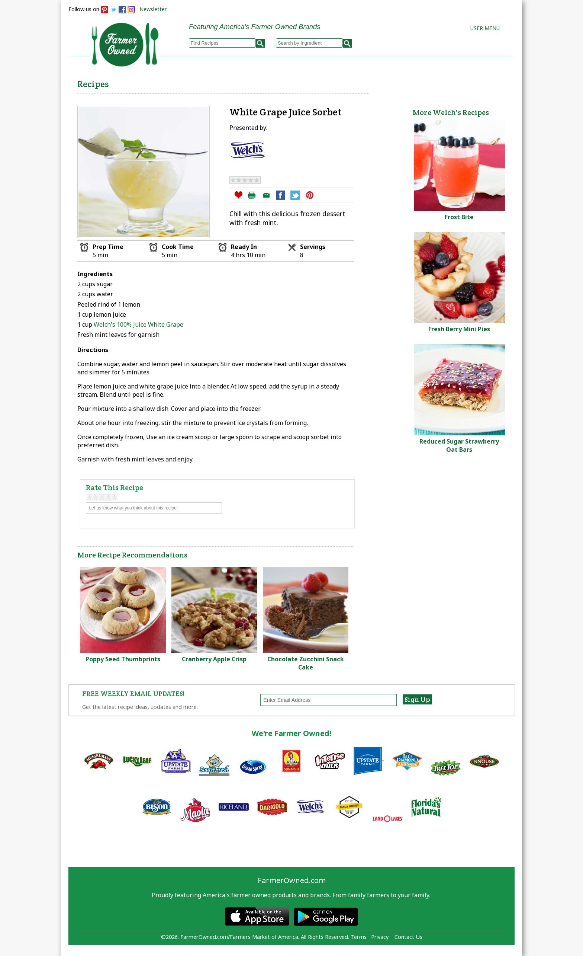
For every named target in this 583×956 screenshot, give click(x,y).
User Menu (485, 28)
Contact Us (408, 936)
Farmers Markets (472, 82)
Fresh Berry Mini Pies (459, 329)
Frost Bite (459, 217)
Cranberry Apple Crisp (214, 659)
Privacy (380, 936)
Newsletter (153, 9)
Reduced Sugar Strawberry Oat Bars (459, 445)
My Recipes (266, 82)
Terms (359, 936)
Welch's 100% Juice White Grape (138, 324)
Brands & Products (398, 82)
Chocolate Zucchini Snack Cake (305, 663)
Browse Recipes (205, 82)
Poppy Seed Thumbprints (123, 659)
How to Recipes (326, 82)
